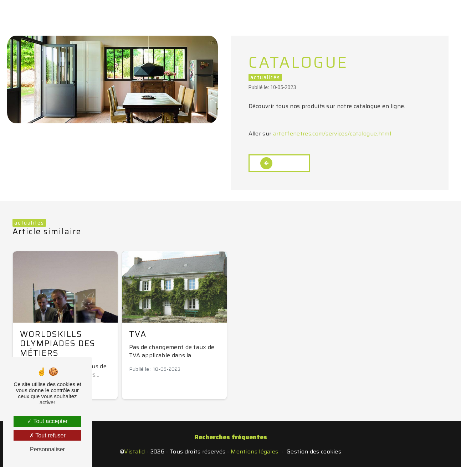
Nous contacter (328, 12)
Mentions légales (254, 452)
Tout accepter (47, 421)
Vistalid (134, 452)
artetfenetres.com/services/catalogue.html (332, 133)
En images (272, 12)
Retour (279, 163)
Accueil (118, 12)
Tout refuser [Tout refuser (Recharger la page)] (47, 435)
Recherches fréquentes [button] (230, 437)
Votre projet (221, 12)
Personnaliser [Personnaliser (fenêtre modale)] (47, 449)
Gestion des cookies (314, 452)
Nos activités (165, 12)
